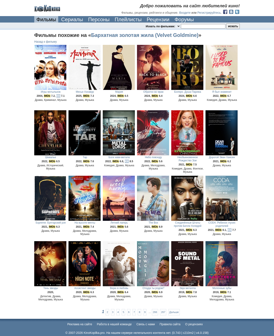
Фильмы (46, 19)
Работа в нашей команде (114, 324)
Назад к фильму (45, 41)
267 (163, 312)
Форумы (184, 19)
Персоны (99, 19)
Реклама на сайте (79, 324)
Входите (185, 12)
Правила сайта (170, 324)
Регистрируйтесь (209, 12)
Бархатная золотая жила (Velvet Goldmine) (144, 35)
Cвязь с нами (145, 324)
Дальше (174, 312)
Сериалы (72, 19)
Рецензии (158, 19)
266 (155, 312)
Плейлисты (128, 19)
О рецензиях (194, 324)
